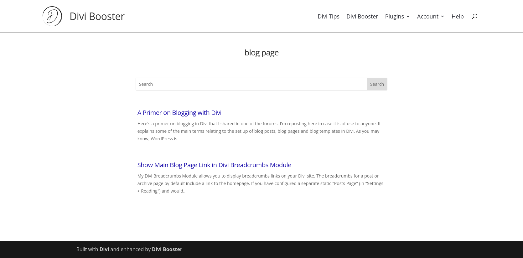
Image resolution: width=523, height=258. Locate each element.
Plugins (394, 16)
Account (427, 16)
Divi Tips (328, 16)
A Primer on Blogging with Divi (179, 112)
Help (458, 16)
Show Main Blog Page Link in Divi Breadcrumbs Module (214, 165)
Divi (104, 249)
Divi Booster (97, 16)
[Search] (474, 16)
